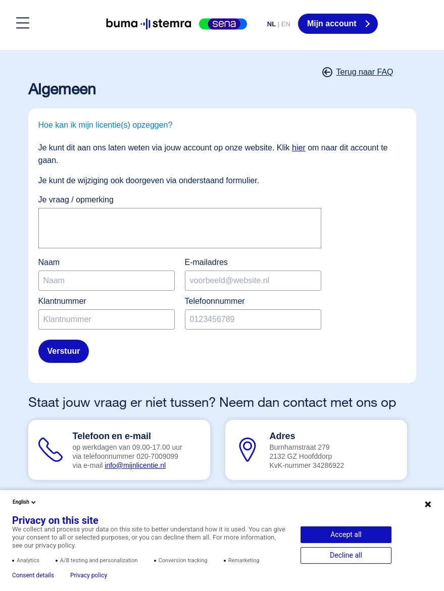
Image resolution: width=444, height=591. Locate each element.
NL (271, 24)
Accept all (346, 534)
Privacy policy (88, 575)
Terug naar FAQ (358, 72)
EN (285, 24)
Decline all (346, 555)
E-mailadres (206, 262)
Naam (49, 262)
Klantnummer (62, 301)
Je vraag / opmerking (76, 199)
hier (299, 147)
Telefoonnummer (215, 301)
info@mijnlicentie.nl (135, 465)
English (25, 502)
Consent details (33, 575)
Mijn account (333, 23)
